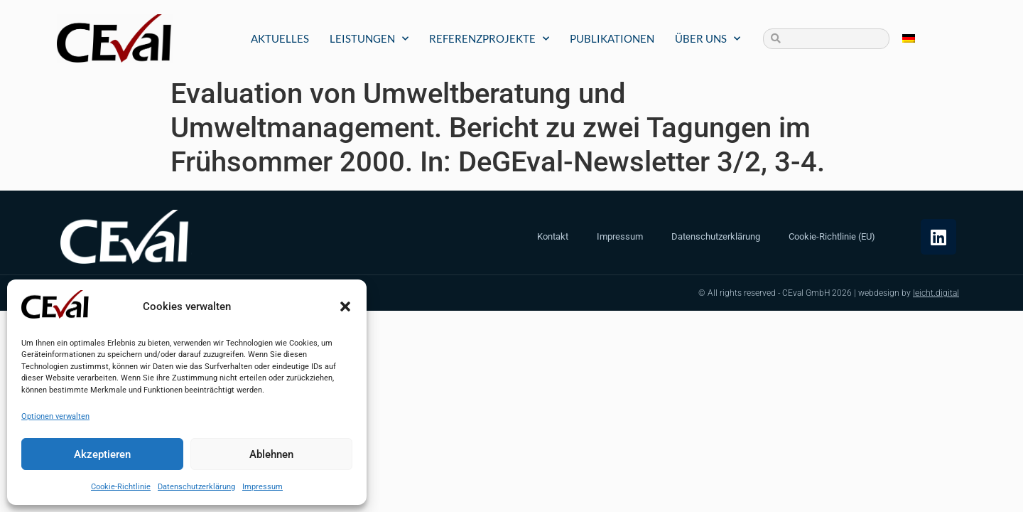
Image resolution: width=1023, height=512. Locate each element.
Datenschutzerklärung (196, 486)
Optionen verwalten (55, 416)
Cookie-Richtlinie (121, 486)
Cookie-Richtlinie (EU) (832, 236)
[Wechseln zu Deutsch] (908, 38)
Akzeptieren (102, 454)
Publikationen (612, 38)
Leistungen (369, 39)
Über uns (707, 39)
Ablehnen (271, 454)
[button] (345, 306)
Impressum (262, 486)
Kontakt (552, 236)
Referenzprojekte (489, 39)
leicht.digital (936, 293)
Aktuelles (280, 38)
